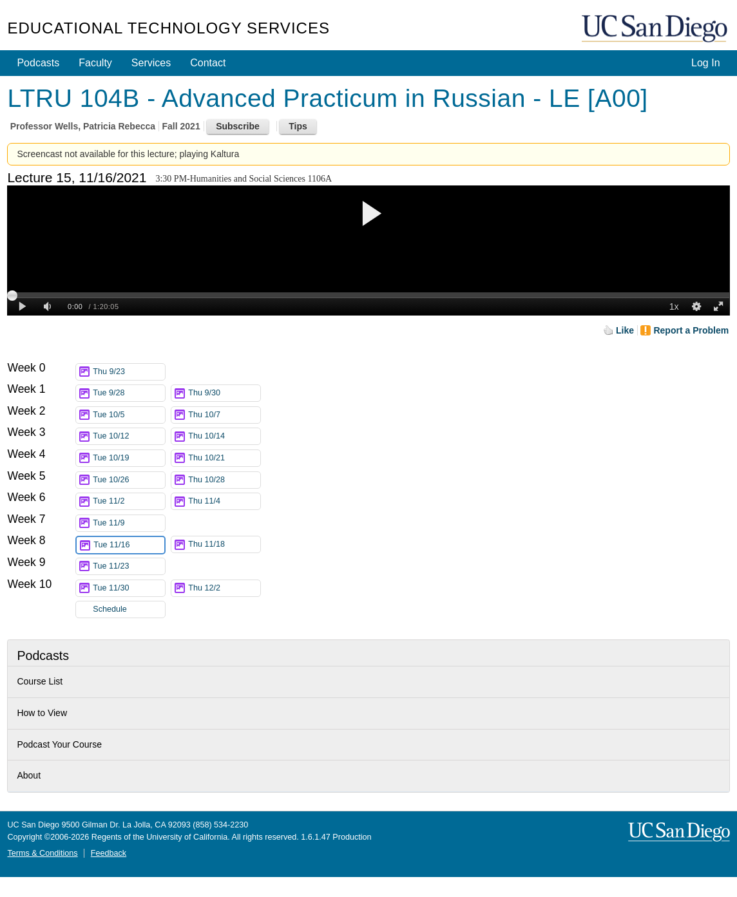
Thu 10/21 (224, 458)
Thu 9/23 (129, 372)
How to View (42, 713)
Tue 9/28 (129, 393)
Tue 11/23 (129, 566)
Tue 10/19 (129, 458)
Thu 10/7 (224, 415)
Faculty (95, 62)
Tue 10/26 (129, 480)
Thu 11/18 (224, 544)
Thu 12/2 (224, 588)
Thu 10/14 (224, 436)
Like (625, 330)
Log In (705, 62)
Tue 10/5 (129, 415)
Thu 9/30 (224, 393)
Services (151, 62)
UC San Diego (656, 29)
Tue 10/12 (129, 436)
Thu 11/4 (224, 501)
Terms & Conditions (42, 853)
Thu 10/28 (224, 480)
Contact (207, 62)
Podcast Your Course (59, 744)
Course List (39, 681)
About (29, 775)
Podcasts (38, 62)
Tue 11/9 (129, 523)
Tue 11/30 (129, 588)
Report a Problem (691, 330)
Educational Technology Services (168, 28)
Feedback (108, 853)
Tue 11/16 (128, 545)
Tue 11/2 (129, 501)
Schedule (110, 609)
